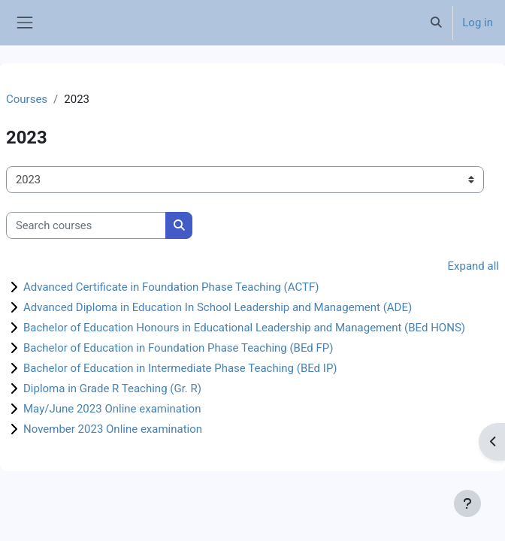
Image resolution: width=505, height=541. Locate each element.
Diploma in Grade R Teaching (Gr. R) (112, 388)
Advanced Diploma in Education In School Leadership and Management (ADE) (217, 307)
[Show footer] (467, 503)
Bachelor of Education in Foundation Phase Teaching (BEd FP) (178, 348)
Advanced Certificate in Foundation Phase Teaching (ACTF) (171, 287)
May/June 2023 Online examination (112, 409)
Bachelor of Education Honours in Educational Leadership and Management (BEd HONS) (244, 327)
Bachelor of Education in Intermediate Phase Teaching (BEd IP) (180, 368)
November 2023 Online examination (112, 429)
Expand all (473, 266)
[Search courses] (86, 225)
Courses (26, 99)
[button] (435, 22)
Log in (477, 22)
